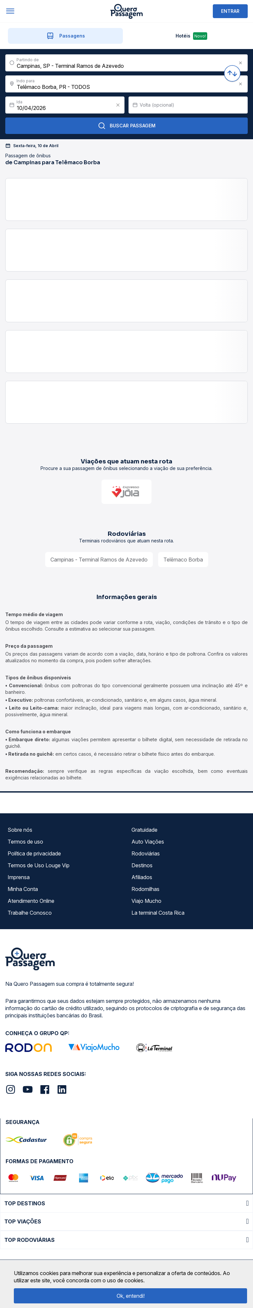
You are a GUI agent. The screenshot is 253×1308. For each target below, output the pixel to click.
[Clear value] (118, 105)
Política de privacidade (34, 853)
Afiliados (141, 877)
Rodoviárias (145, 853)
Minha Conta (23, 889)
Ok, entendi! (131, 1296)
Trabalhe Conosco (30, 912)
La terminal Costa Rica (157, 912)
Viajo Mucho (146, 901)
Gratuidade (144, 829)
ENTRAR (230, 11)
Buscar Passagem (126, 126)
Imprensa (19, 877)
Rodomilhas (145, 889)
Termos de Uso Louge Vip (39, 865)
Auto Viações (147, 841)
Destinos (142, 865)
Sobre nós (20, 829)
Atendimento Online (31, 901)
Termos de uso (25, 841)
